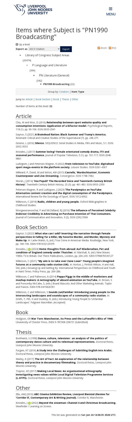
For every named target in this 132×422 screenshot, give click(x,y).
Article (29, 99)
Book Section (42, 99)
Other (75, 99)
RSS (112, 47)
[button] (66, 49)
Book (56, 99)
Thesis (65, 99)
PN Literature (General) (54, 75)
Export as (22, 49)
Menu (111, 14)
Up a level (23, 44)
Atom (101, 47)
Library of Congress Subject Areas (47, 55)
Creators (64, 91)
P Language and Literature (49, 65)
